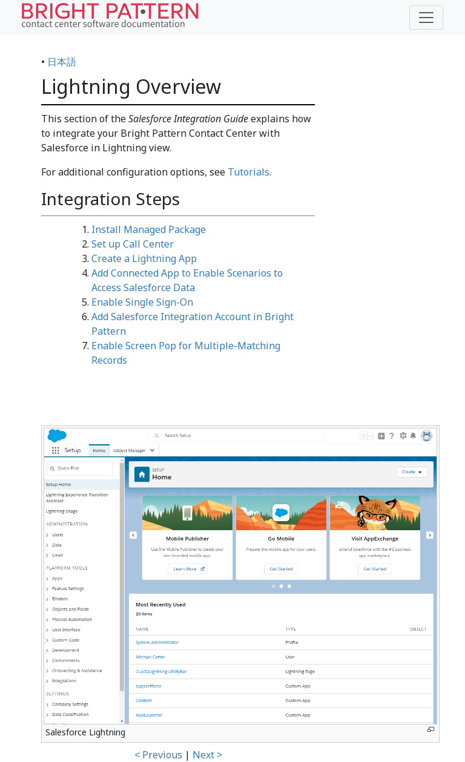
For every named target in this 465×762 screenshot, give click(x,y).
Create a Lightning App (144, 258)
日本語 (61, 61)
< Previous (158, 754)
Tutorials (248, 172)
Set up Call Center (132, 244)
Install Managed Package (148, 229)
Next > (207, 754)
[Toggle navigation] (426, 17)
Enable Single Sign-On (142, 302)
